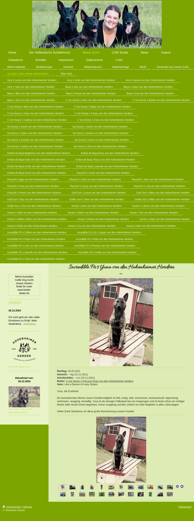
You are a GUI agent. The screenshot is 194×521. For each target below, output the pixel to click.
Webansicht (184, 506)
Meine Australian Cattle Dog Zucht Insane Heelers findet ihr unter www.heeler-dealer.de (24, 285)
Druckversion (12, 506)
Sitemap (27, 506)
